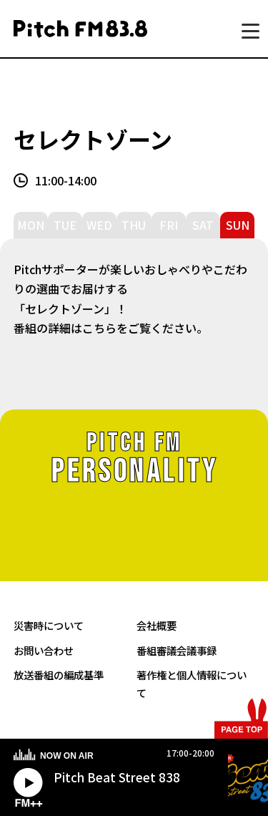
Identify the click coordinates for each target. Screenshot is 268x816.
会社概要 (157, 625)
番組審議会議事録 (177, 650)
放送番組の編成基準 (59, 674)
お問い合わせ (44, 650)
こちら (99, 327)
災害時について (49, 625)
